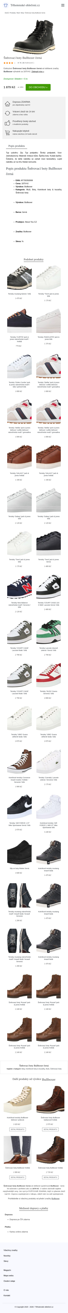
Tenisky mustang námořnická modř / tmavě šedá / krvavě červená (19, 914)
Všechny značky (11, 1250)
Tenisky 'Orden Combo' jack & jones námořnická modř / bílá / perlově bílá (19, 384)
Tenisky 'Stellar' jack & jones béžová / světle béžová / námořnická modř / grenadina (48, 384)
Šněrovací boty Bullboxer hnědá (17, 1168)
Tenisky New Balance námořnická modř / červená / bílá (19, 605)
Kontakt (7, 1296)
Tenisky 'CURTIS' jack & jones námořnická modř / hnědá (19, 339)
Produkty (12, 13)
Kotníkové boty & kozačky (35, 1069)
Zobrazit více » (37, 72)
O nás (6, 1290)
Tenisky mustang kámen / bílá (19, 294)
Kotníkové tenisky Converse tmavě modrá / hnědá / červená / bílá (19, 780)
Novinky (7, 1256)
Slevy (6, 1261)
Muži (18, 13)
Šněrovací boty (56, 1069)
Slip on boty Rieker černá (19, 868)
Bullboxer (8, 72)
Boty (22, 13)
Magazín (7, 1270)
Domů (7, 13)
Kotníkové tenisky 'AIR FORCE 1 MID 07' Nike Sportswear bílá (48, 825)
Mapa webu (9, 1276)
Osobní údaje (9, 1281)
